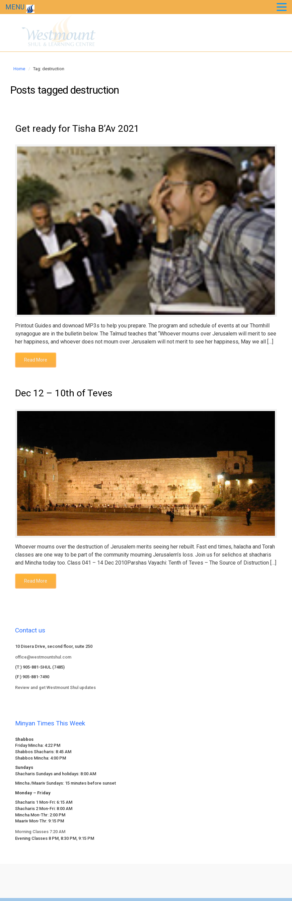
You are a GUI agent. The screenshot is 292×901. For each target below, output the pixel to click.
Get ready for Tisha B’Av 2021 (84, 129)
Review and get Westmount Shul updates (55, 690)
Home (19, 68)
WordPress (188, 878)
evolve (100, 878)
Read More (35, 361)
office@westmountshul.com (43, 660)
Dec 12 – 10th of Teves (69, 395)
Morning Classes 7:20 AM (40, 834)
